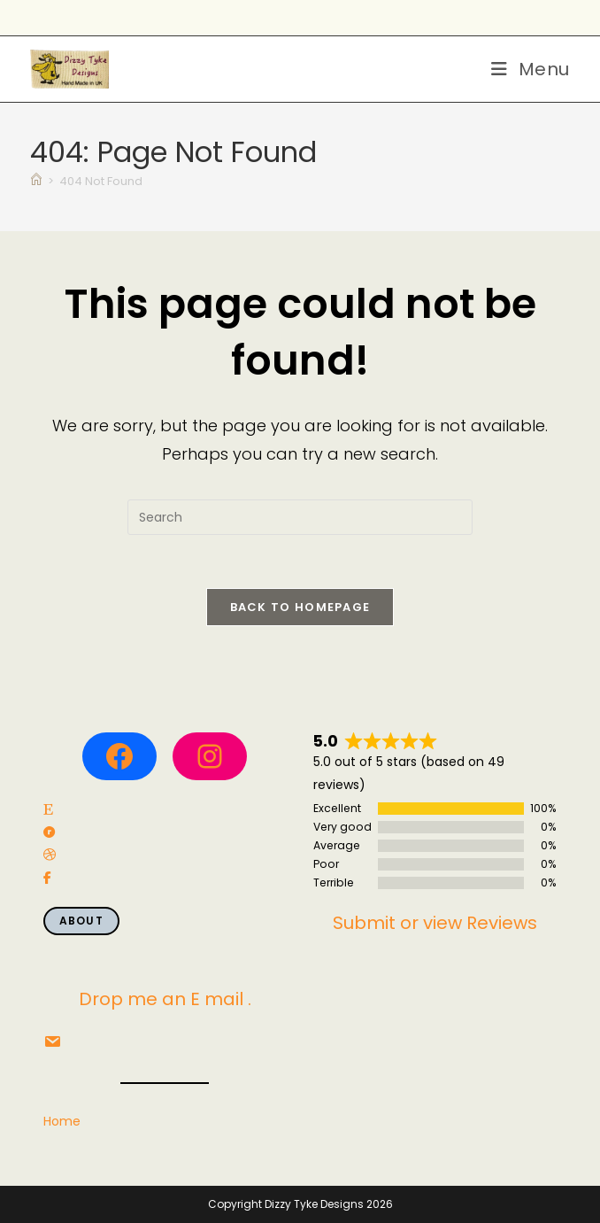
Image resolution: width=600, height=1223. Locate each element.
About (81, 920)
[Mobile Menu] (530, 69)
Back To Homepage (300, 607)
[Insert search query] (300, 517)
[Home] (36, 181)
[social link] (48, 810)
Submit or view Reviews (435, 922)
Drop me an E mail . (165, 999)
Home (62, 1121)
